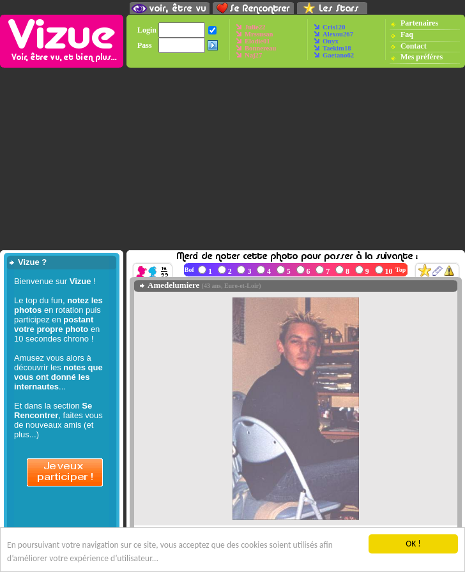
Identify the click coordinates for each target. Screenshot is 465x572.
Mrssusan (259, 34)
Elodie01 (257, 41)
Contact (413, 45)
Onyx (331, 41)
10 (389, 271)
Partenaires (419, 23)
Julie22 (255, 27)
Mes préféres (421, 56)
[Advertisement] (232, 159)
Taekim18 (337, 48)
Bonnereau (261, 48)
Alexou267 (338, 34)
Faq (406, 34)
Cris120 (334, 27)
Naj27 (253, 55)
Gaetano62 (338, 55)
